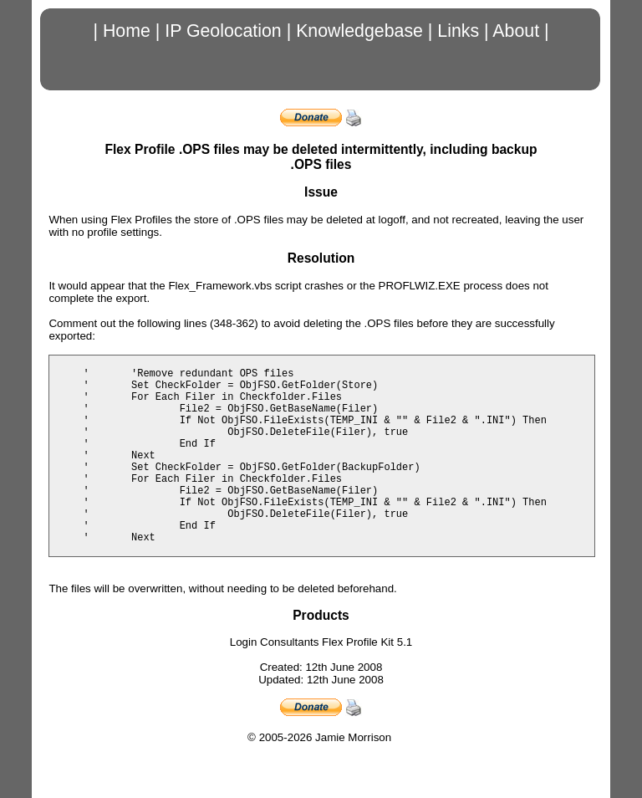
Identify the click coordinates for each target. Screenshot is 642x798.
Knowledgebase (359, 31)
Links (458, 31)
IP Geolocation (223, 31)
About (515, 31)
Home (126, 31)
